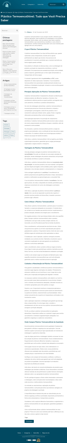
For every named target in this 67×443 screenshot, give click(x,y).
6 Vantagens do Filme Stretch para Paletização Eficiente (10, 102)
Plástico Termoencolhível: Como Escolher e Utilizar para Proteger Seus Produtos (9, 63)
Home (23, 4)
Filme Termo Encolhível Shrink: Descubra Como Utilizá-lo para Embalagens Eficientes (9, 46)
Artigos (6, 80)
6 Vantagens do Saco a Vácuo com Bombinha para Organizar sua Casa (10, 108)
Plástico (12, 135)
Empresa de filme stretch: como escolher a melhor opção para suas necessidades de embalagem (9, 54)
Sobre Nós (41, 4)
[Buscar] (63, 4)
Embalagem (7, 128)
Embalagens (7, 132)
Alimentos (6, 125)
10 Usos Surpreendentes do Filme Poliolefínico (10, 84)
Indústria (6, 135)
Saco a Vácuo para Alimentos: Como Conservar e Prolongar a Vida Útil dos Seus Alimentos (10, 71)
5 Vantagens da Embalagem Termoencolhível (8, 95)
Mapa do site (45, 433)
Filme (13, 132)
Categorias (31, 4)
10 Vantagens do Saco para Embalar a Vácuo (9, 89)
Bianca (29, 32)
